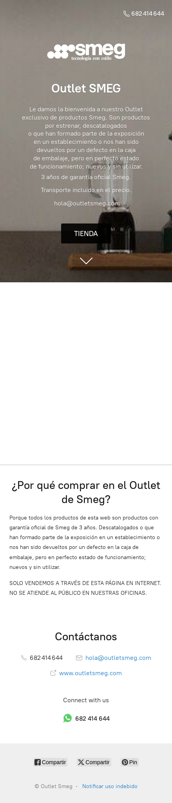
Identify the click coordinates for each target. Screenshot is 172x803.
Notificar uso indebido (110, 786)
